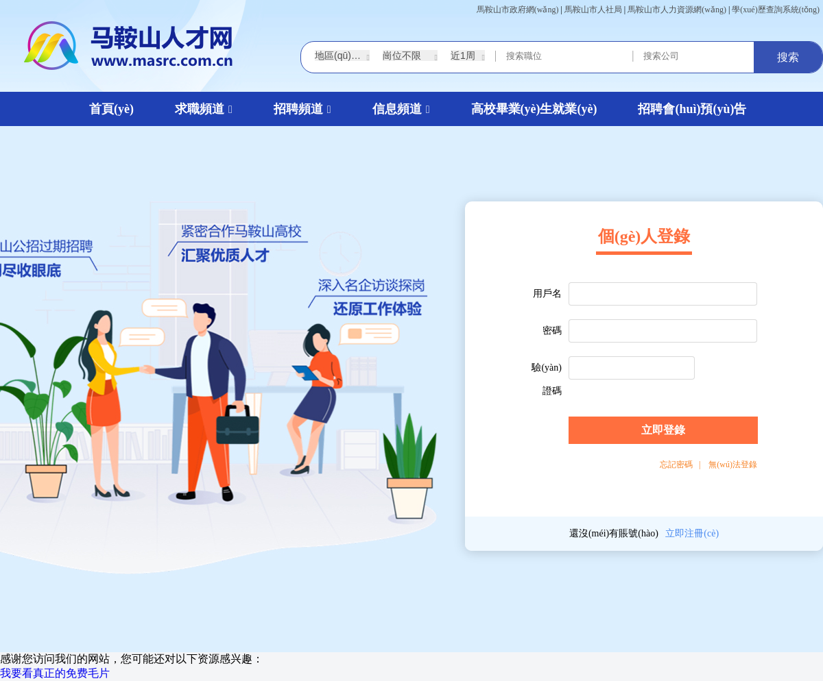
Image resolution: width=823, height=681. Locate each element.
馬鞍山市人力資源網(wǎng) (677, 9)
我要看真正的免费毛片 (55, 673)
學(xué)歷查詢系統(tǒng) (776, 9)
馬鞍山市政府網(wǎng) (518, 9)
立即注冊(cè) (692, 533)
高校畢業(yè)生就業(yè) (534, 109)
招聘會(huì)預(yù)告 (692, 109)
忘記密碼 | (680, 464)
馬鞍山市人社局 (593, 9)
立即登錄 (663, 430)
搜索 (788, 57)
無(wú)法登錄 (732, 464)
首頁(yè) (111, 109)
